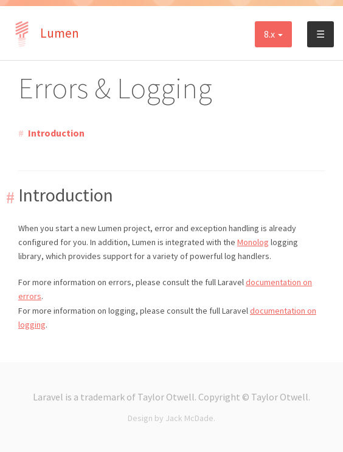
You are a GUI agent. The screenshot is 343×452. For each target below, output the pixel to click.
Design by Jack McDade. (171, 418)
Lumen (44, 33)
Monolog (253, 242)
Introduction (56, 133)
